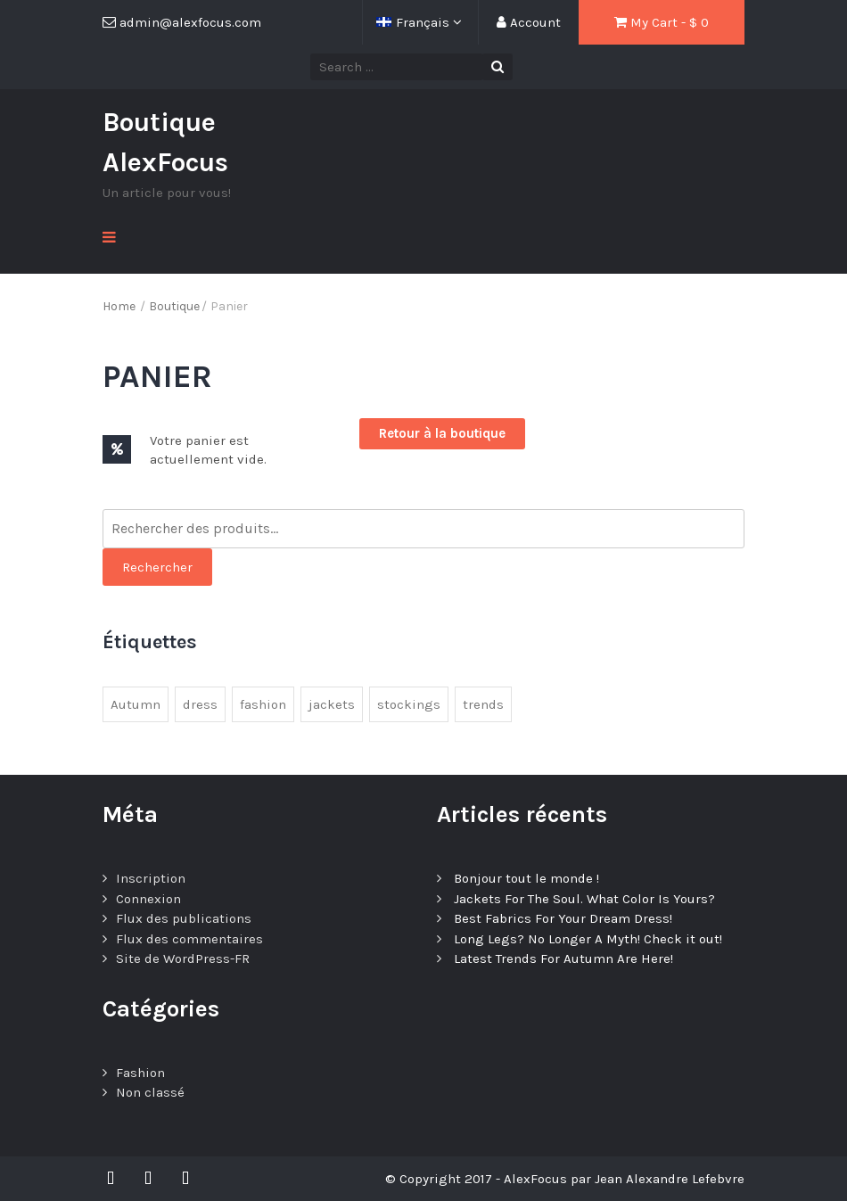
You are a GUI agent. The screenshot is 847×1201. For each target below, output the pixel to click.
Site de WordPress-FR (183, 958)
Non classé (150, 1092)
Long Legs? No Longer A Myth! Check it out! (588, 939)
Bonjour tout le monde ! (526, 878)
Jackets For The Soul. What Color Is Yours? (584, 899)
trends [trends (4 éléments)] (483, 704)
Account (529, 22)
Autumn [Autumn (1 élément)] (135, 704)
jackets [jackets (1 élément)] (331, 704)
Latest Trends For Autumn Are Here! (563, 958)
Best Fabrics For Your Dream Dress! (563, 918)
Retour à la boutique (442, 433)
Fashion (140, 1073)
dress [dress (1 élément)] (200, 704)
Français (414, 22)
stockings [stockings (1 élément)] (408, 704)
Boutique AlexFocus (165, 142)
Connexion (148, 899)
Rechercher (157, 567)
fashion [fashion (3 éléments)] (263, 704)
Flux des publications (183, 918)
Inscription (150, 878)
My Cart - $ (661, 22)
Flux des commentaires (189, 939)
